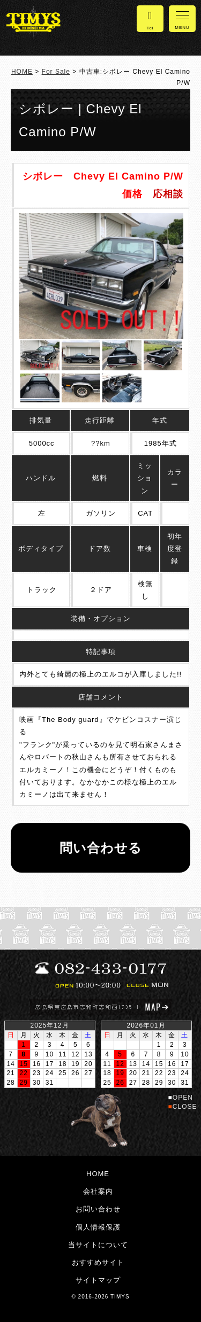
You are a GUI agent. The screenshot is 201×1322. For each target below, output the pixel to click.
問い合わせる (100, 848)
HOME (22, 71)
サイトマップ (98, 1280)
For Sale (56, 71)
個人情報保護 (98, 1227)
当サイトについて (98, 1245)
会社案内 (98, 1191)
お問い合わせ (98, 1209)
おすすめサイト (98, 1262)
